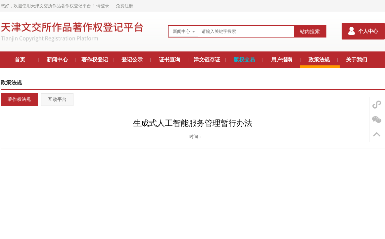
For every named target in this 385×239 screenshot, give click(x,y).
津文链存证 (207, 59)
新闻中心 (181, 31)
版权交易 (244, 59)
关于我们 (356, 59)
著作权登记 (94, 59)
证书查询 (169, 59)
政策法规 (319, 59)
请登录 (102, 5)
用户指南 (281, 59)
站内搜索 (310, 31)
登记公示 (132, 59)
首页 (20, 59)
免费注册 (124, 5)
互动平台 (57, 99)
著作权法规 (19, 99)
